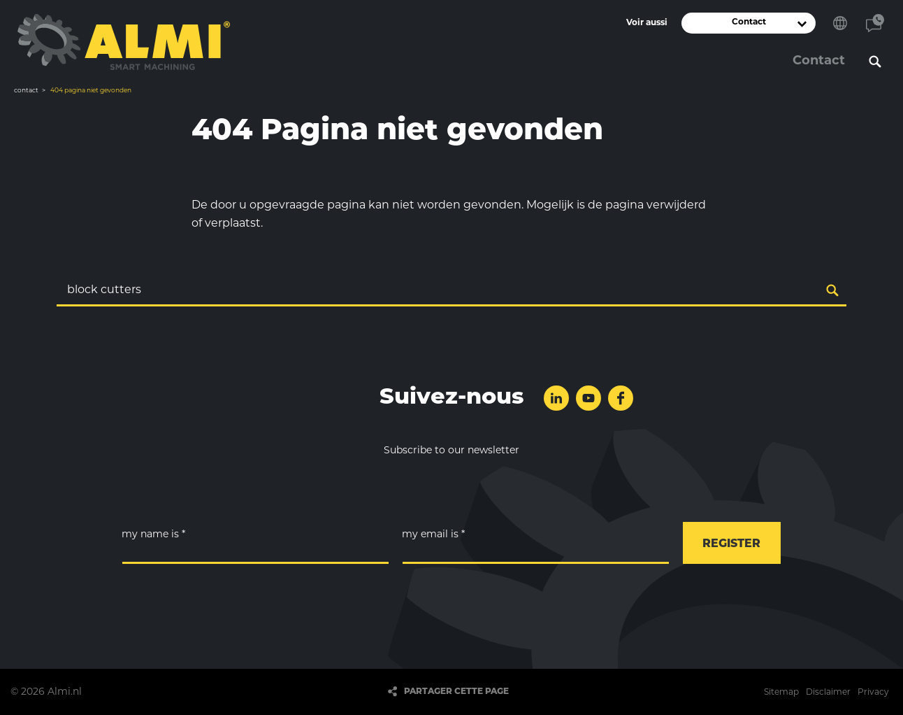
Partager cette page (456, 692)
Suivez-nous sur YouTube (588, 398)
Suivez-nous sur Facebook (620, 398)
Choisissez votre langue (840, 23)
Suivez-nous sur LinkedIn (556, 398)
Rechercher (875, 61)
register (731, 544)
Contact (875, 23)
